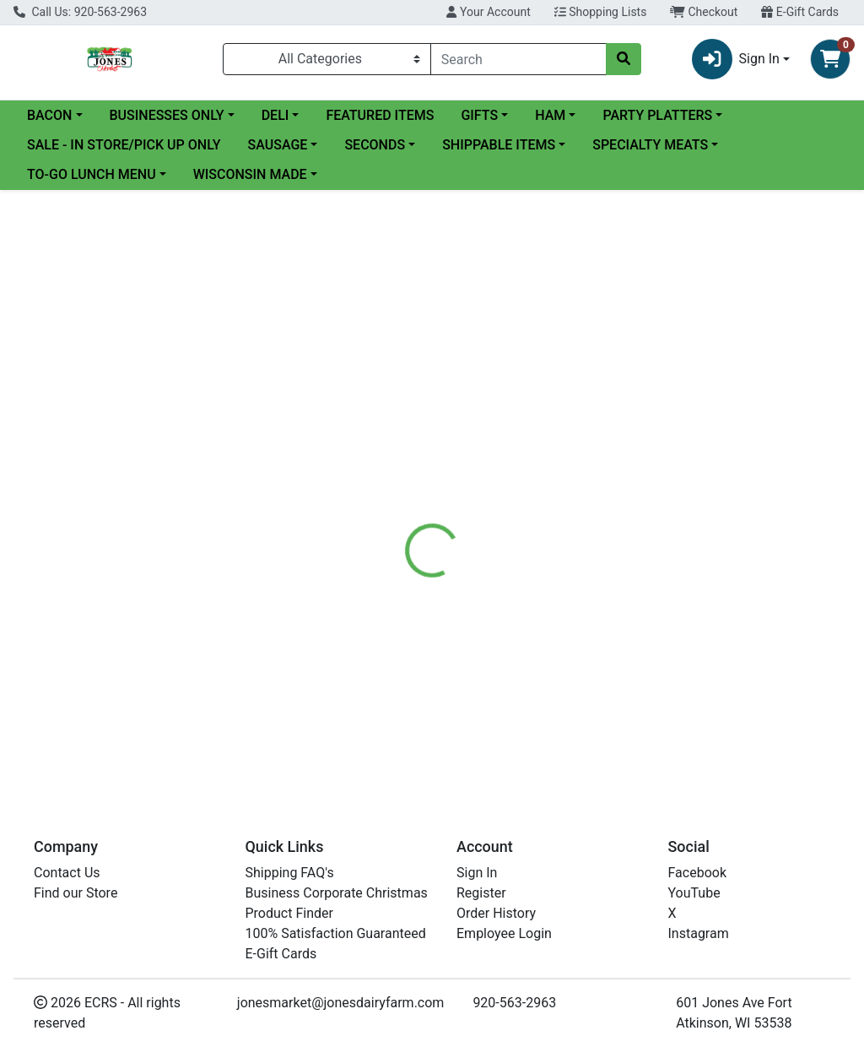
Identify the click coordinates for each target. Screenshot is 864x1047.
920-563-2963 (514, 1003)
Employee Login (504, 933)
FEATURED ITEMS (380, 115)
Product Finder (289, 913)
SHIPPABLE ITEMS (498, 145)
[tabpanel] (612, 505)
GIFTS (479, 115)
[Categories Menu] (327, 59)
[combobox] (518, 59)
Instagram (698, 933)
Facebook (697, 873)
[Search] (518, 59)
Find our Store (75, 893)
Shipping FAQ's (290, 873)
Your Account (488, 12)
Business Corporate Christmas (337, 893)
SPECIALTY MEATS (650, 145)
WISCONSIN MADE (250, 174)
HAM (550, 115)
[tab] (406, 406)
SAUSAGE (278, 145)
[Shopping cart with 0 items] (830, 59)
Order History (496, 913)
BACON (49, 115)
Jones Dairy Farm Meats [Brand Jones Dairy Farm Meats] (595, 508)
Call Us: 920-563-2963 (80, 12)
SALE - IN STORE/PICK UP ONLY (124, 145)
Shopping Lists (600, 12)
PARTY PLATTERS (657, 115)
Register (481, 893)
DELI (275, 115)
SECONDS (374, 145)
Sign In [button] (736, 59)
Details (405, 406)
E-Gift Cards (800, 12)
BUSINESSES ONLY (167, 115)
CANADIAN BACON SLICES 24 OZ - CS (534, 662)
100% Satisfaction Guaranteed (336, 933)
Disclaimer (480, 406)
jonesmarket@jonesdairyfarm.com (341, 1003)
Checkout (703, 12)
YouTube (694, 893)
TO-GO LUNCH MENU (91, 174)
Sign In (476, 873)
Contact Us (67, 873)
